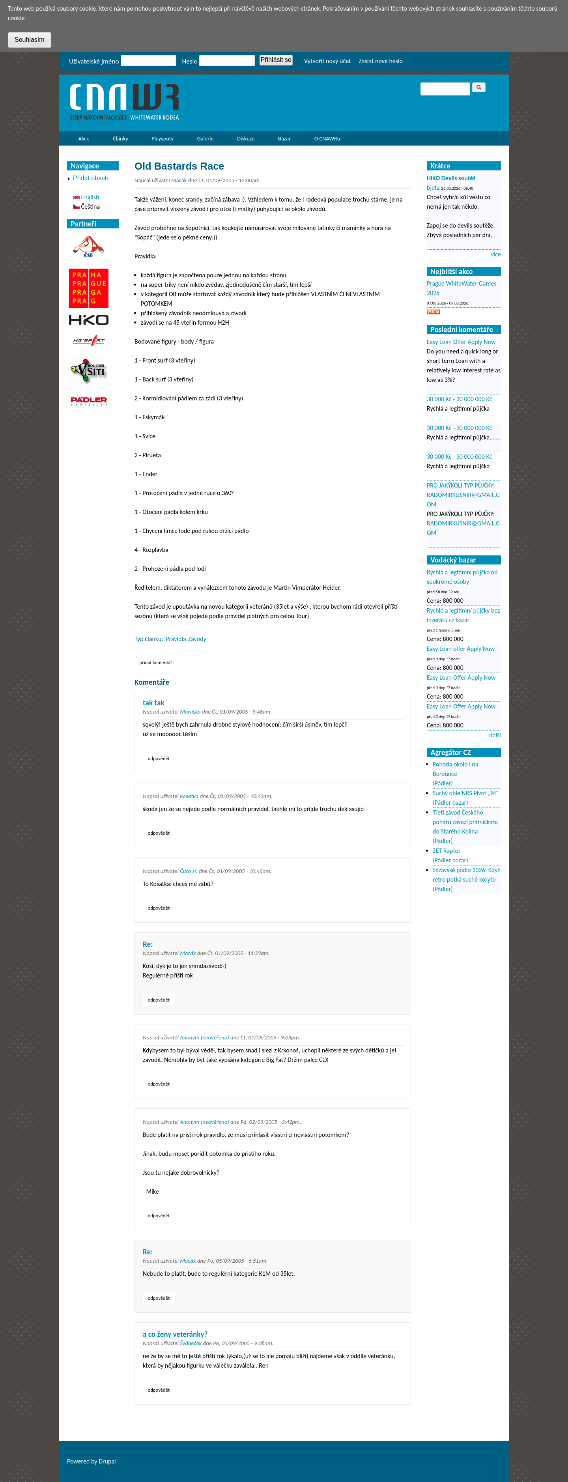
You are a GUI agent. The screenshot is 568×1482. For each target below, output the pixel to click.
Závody (197, 639)
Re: (148, 944)
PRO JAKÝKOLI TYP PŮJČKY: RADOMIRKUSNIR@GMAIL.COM (463, 495)
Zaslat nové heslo (381, 61)
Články (118, 140)
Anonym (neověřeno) (204, 1037)
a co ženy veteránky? (175, 1334)
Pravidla (176, 639)
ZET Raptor (447, 850)
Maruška (190, 711)
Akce (82, 140)
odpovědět (159, 758)
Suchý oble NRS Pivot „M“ (466, 793)
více (496, 254)
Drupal (107, 1461)
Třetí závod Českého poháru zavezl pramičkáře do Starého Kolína (465, 822)
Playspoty (160, 140)
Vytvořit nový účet (327, 61)
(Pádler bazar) (450, 802)
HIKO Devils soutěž (451, 178)
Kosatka (189, 796)
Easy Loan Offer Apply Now (461, 342)
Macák (179, 180)
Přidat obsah (90, 178)
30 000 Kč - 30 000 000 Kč (459, 399)
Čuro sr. (189, 871)
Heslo (190, 61)
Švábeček (191, 1343)
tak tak (153, 702)
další (495, 735)
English (86, 197)
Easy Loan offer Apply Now (461, 648)
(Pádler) (443, 783)
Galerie (205, 138)
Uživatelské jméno (94, 61)
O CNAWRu (325, 140)
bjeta (433, 187)
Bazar (284, 138)
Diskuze (245, 138)
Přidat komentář (156, 662)
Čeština (86, 206)
